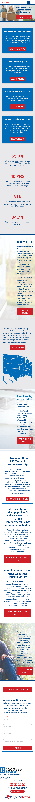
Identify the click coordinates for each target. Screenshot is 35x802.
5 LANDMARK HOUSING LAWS (17, 558)
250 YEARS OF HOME (17, 499)
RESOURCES (17, 139)
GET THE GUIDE (17, 49)
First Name (7, 723)
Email (5, 716)
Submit (17, 748)
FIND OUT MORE (25, 311)
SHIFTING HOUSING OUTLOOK (17, 612)
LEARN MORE (17, 79)
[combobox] (17, 741)
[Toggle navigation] (29, 2)
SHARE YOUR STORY (25, 671)
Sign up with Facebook (17, 689)
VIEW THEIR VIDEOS (25, 440)
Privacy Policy (17, 799)
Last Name (7, 731)
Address (7, 738)
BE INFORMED (24, 17)
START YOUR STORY (17, 791)
